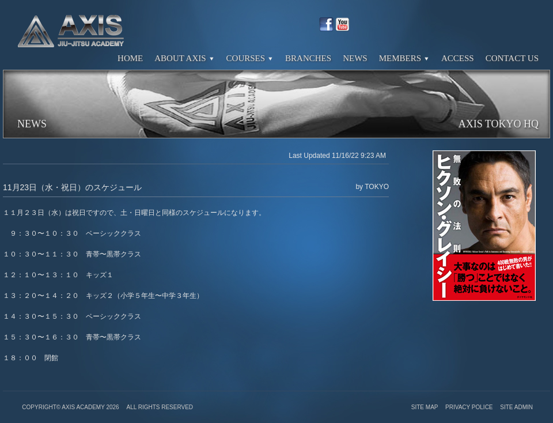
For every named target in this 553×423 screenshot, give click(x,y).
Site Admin (516, 407)
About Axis (184, 58)
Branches (308, 58)
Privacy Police (469, 407)
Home (130, 58)
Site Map (425, 407)
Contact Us (512, 58)
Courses (250, 58)
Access (457, 58)
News (355, 58)
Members (404, 58)
